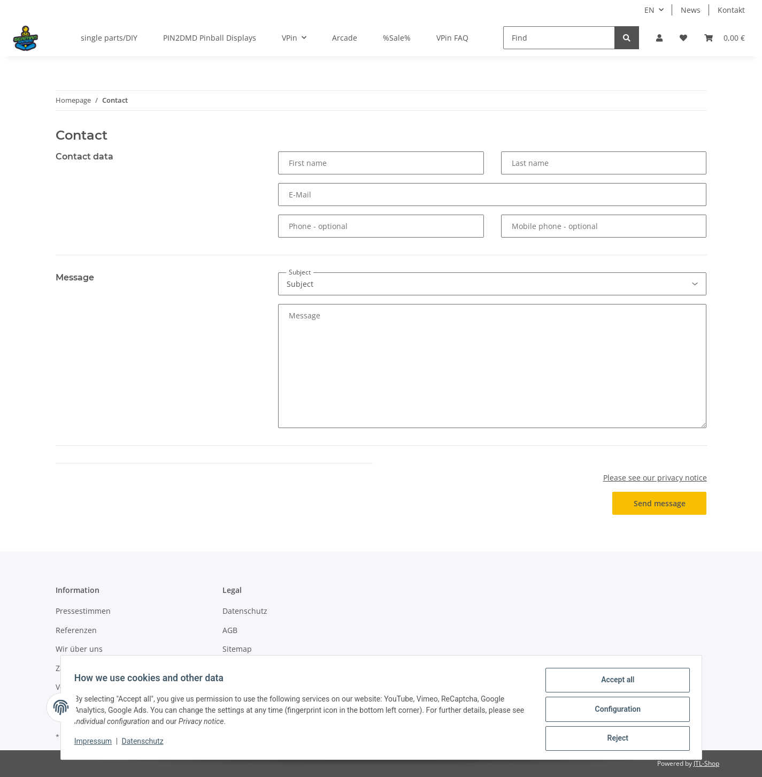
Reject (614, 739)
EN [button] (649, 10)
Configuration (614, 711)
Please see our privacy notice (655, 478)
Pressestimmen (83, 611)
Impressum (97, 744)
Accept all (613, 683)
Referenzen (76, 630)
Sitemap (237, 649)
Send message (660, 503)
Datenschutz (244, 611)
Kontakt (731, 10)
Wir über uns (79, 649)
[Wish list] (683, 37)
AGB (229, 630)
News (691, 10)
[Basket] (724, 37)
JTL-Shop (706, 763)
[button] (659, 37)
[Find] (559, 37)
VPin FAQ (452, 38)
